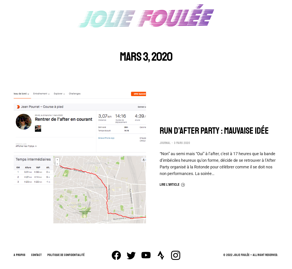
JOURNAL (165, 143)
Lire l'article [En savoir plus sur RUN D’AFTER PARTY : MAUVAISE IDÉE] (172, 185)
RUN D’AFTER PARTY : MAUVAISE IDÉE (214, 131)
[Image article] (80, 157)
